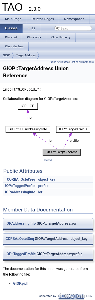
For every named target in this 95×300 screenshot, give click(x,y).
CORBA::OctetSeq (21, 179)
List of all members (82, 62)
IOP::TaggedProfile (20, 186)
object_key (46, 179)
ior (40, 192)
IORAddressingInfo (20, 192)
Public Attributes (59, 62)
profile (43, 186)
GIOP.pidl (20, 283)
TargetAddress (26, 55)
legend (48, 160)
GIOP (6, 55)
